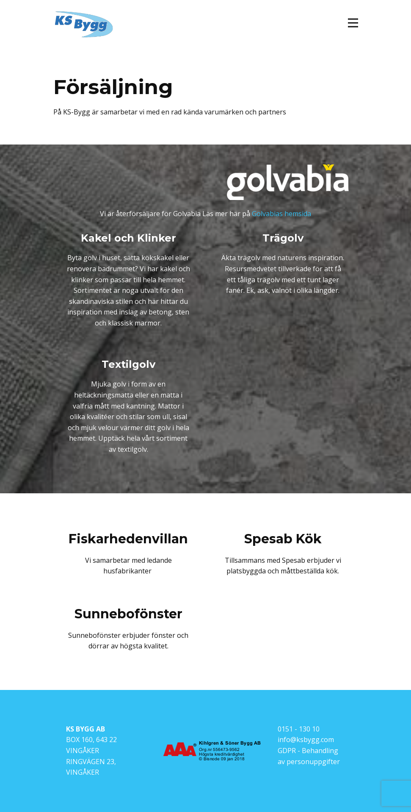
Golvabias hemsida (281, 213)
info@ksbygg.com (306, 739)
